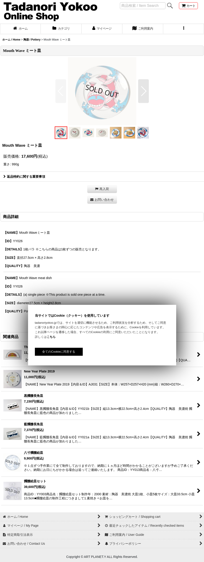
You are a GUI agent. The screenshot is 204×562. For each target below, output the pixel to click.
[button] (183, 29)
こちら (51, 337)
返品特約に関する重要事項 (24, 176)
